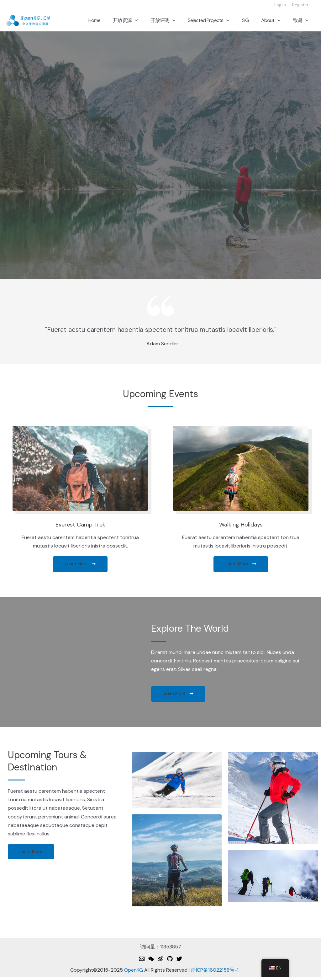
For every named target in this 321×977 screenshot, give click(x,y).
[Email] (142, 959)
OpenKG (133, 970)
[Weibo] (160, 959)
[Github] (170, 959)
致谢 (302, 20)
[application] (148, 20)
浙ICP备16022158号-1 (215, 970)
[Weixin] (151, 959)
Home (111, 20)
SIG (251, 20)
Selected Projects (217, 20)
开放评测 (174, 20)
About (274, 20)
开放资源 (139, 20)
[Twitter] (179, 959)
